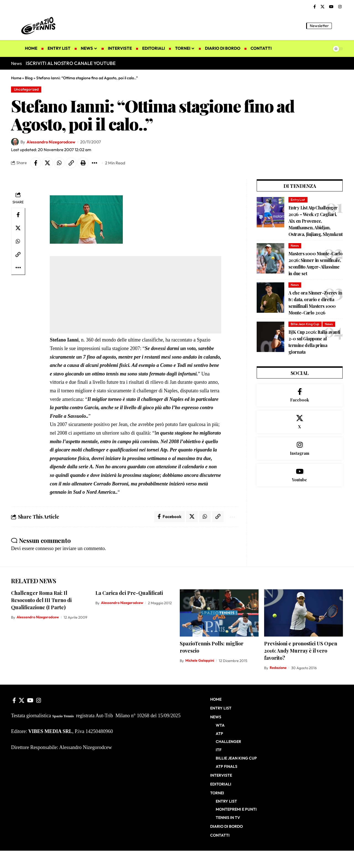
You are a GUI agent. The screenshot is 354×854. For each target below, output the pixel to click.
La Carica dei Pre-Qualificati (129, 593)
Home (16, 77)
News (295, 246)
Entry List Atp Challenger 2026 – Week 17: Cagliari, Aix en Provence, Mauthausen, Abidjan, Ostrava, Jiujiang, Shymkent (315, 221)
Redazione (278, 668)
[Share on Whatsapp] (59, 163)
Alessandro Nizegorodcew (51, 141)
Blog (29, 77)
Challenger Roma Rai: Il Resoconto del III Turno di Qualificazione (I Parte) (41, 600)
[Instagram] (340, 7)
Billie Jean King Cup (305, 324)
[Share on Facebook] (35, 163)
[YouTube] (331, 7)
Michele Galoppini (199, 660)
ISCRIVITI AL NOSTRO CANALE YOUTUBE (71, 63)
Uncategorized (26, 89)
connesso (44, 548)
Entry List (298, 200)
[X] (322, 7)
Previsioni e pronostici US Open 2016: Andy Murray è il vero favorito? (300, 650)
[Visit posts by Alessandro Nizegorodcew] (15, 142)
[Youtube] (300, 475)
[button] (339, 25)
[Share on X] (47, 163)
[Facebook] (314, 7)
